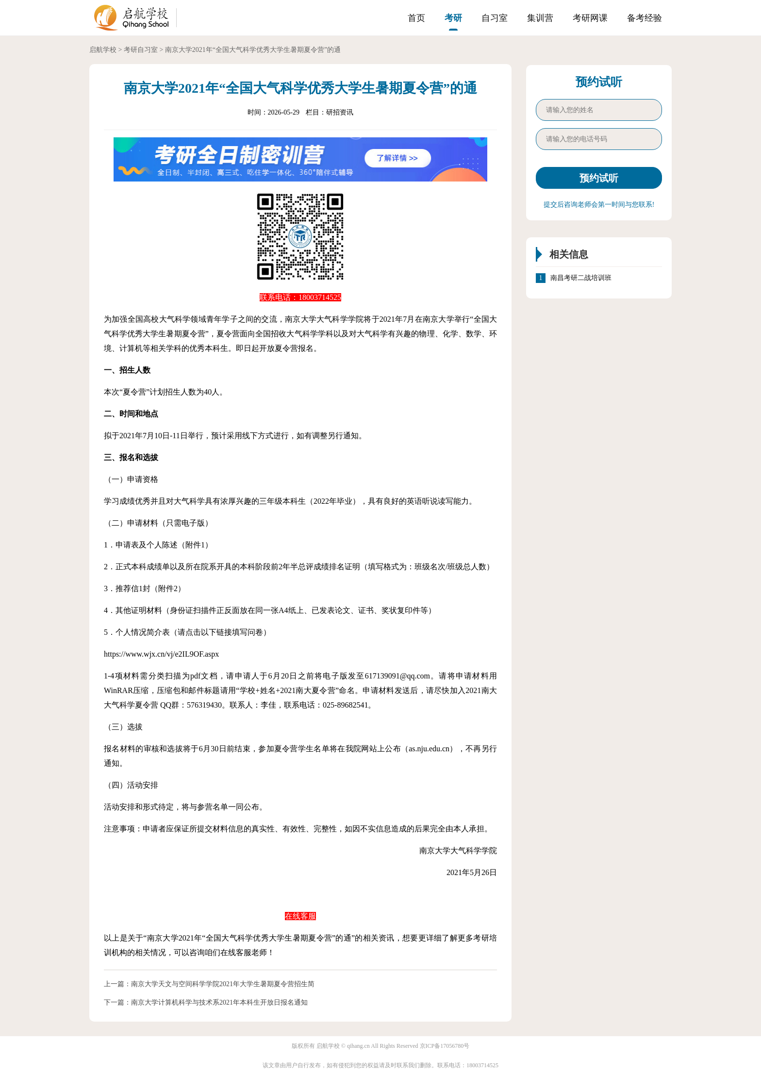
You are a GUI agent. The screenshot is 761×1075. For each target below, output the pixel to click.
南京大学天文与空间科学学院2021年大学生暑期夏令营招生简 (222, 984)
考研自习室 (141, 49)
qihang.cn (358, 1045)
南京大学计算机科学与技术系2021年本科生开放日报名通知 (219, 1002)
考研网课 (590, 18)
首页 (416, 18)
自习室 (494, 18)
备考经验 (644, 18)
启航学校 (102, 49)
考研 (453, 18)
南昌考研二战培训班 (581, 278)
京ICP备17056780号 (445, 1045)
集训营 (540, 18)
